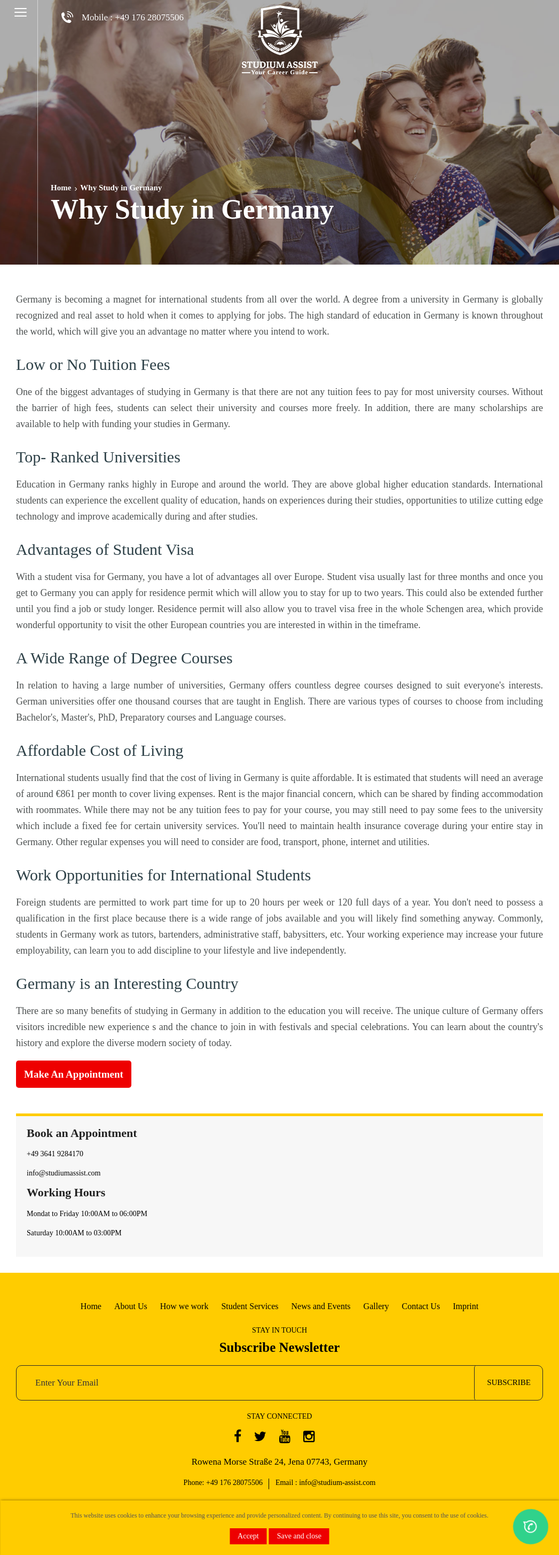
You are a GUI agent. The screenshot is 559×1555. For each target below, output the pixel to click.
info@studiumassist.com (64, 1173)
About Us (130, 1306)
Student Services (249, 1306)
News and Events (321, 1306)
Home (61, 187)
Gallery (376, 1306)
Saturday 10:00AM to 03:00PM (74, 1233)
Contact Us (421, 1306)
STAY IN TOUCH (279, 1330)
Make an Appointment (73, 1074)
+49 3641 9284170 (55, 1154)
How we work (184, 1306)
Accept (248, 1536)
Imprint (465, 1306)
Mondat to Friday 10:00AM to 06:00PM (87, 1214)
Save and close (299, 1536)
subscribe (509, 1382)
